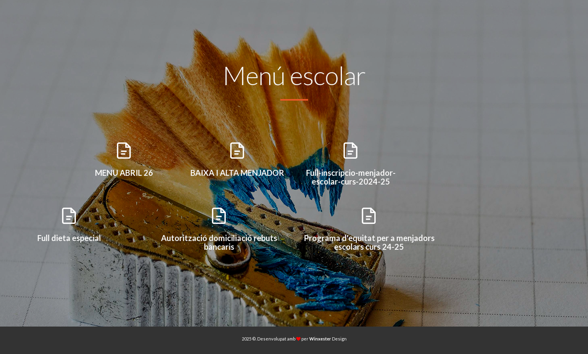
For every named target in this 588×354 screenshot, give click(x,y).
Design (328, 338)
